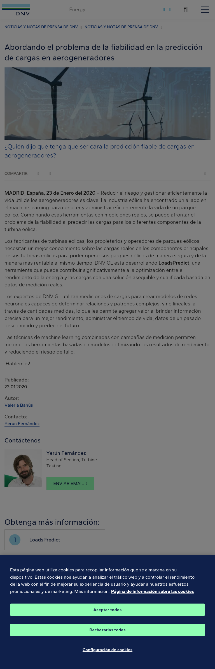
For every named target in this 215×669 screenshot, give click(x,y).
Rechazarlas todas (108, 633)
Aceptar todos (108, 613)
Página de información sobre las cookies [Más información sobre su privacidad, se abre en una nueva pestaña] (152, 595)
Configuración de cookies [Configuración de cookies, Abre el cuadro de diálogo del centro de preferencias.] (107, 653)
